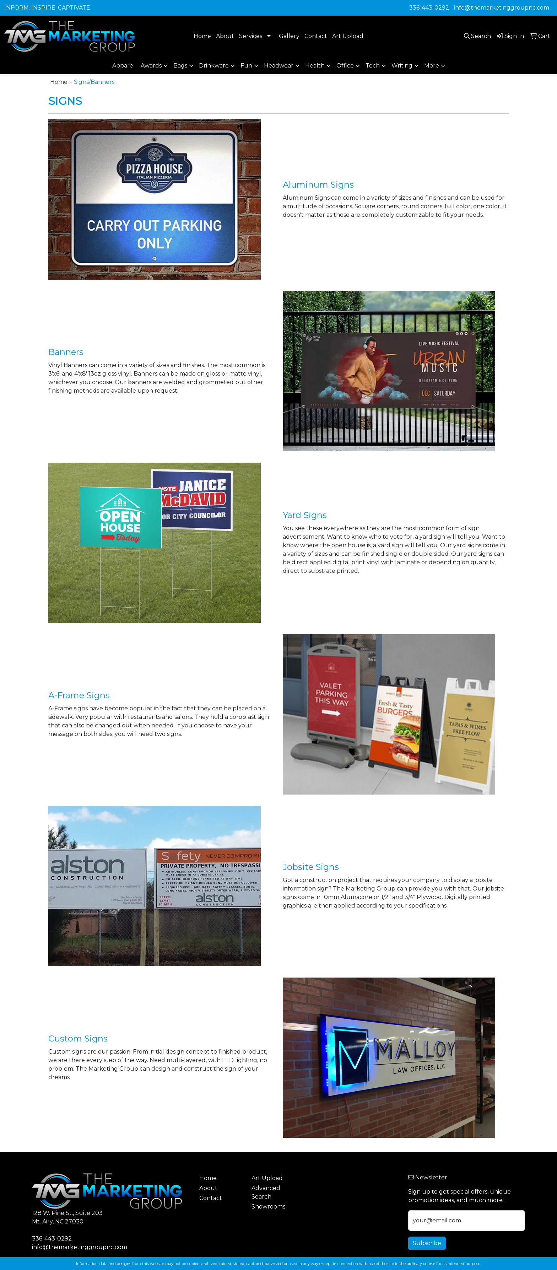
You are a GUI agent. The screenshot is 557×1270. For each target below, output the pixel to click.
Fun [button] (246, 65)
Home (202, 36)
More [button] (431, 65)
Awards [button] (151, 65)
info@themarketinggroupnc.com (501, 7)
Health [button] (315, 65)
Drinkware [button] (214, 65)
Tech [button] (373, 65)
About (225, 36)
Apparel (123, 65)
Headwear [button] (278, 65)
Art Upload (347, 36)
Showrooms (268, 1206)
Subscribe (427, 1243)
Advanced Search (266, 1192)
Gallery (289, 36)
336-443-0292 (429, 7)
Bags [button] (180, 65)
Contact (315, 36)
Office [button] (345, 65)
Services (250, 36)
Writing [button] (401, 65)
